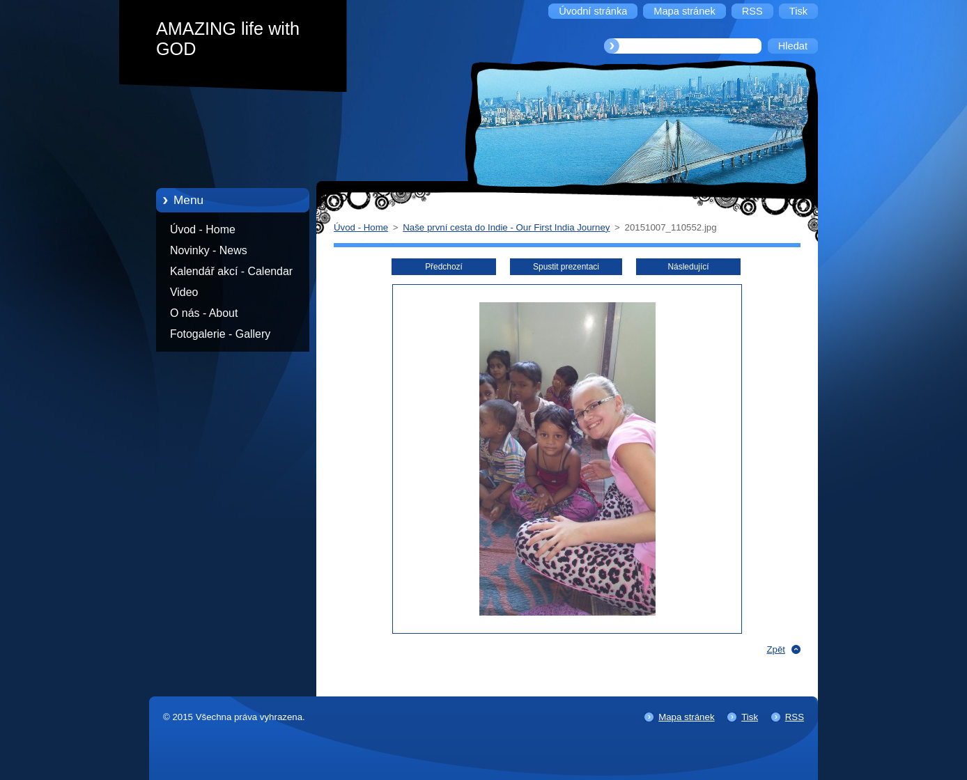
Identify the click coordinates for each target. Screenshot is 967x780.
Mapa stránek (686, 717)
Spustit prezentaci (566, 267)
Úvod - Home (202, 229)
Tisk (749, 717)
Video (184, 292)
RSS (794, 717)
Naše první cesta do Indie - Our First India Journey (506, 227)
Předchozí (444, 267)
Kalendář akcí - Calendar (231, 271)
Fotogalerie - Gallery (220, 334)
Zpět (775, 649)
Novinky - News (208, 250)
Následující (688, 267)
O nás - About (204, 313)
